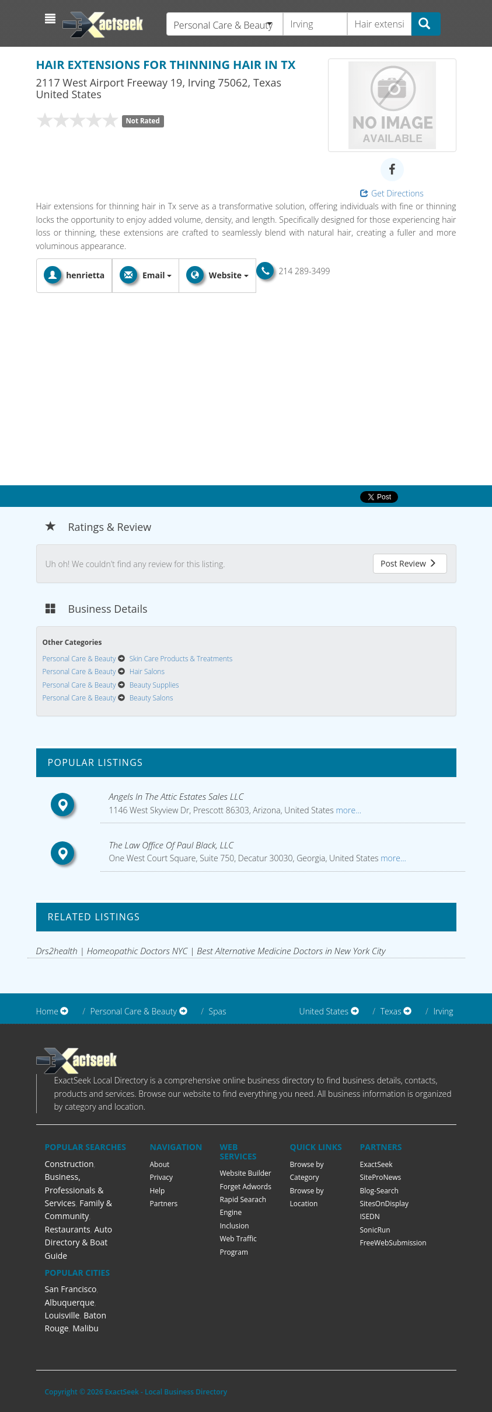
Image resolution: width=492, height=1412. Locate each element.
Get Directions (392, 193)
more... (347, 810)
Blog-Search (379, 1191)
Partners (164, 1204)
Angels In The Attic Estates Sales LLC (176, 796)
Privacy (161, 1177)
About (160, 1164)
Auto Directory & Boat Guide (79, 1242)
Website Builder (245, 1173)
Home (47, 1011)
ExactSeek (376, 1164)
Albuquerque (70, 1302)
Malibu (85, 1328)
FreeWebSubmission (393, 1243)
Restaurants (67, 1229)
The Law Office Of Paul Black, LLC (171, 845)
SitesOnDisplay (384, 1204)
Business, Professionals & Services (74, 1190)
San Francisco (71, 1288)
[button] (51, 18)
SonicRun (375, 1230)
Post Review (409, 563)
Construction (69, 1163)
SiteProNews (381, 1177)
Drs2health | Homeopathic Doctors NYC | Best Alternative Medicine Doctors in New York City (211, 951)
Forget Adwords (245, 1187)
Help (157, 1191)
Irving (443, 1011)
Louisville (62, 1315)
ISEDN (370, 1216)
